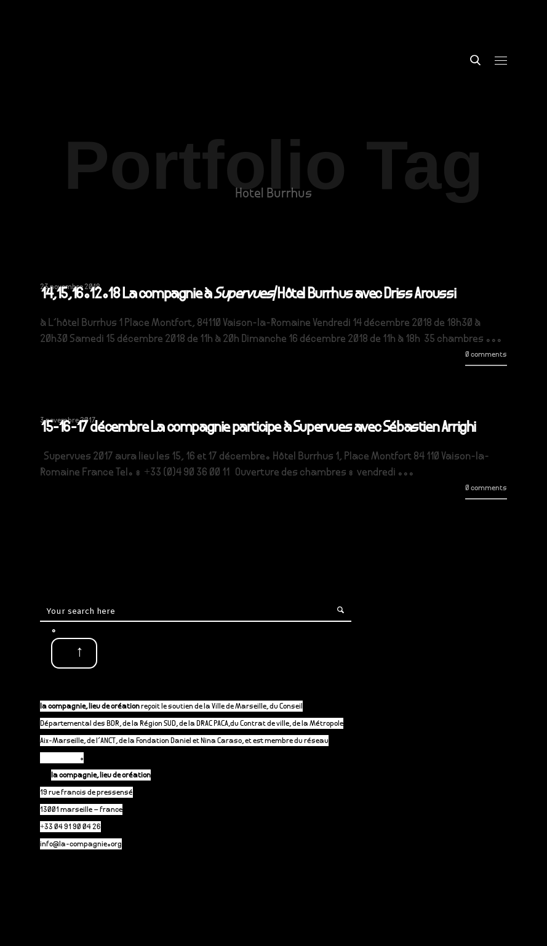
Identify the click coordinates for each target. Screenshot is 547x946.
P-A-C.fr (65, 759)
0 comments (486, 355)
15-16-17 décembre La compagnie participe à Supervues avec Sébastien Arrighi (258, 428)
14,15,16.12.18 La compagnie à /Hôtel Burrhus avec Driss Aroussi (248, 295)
